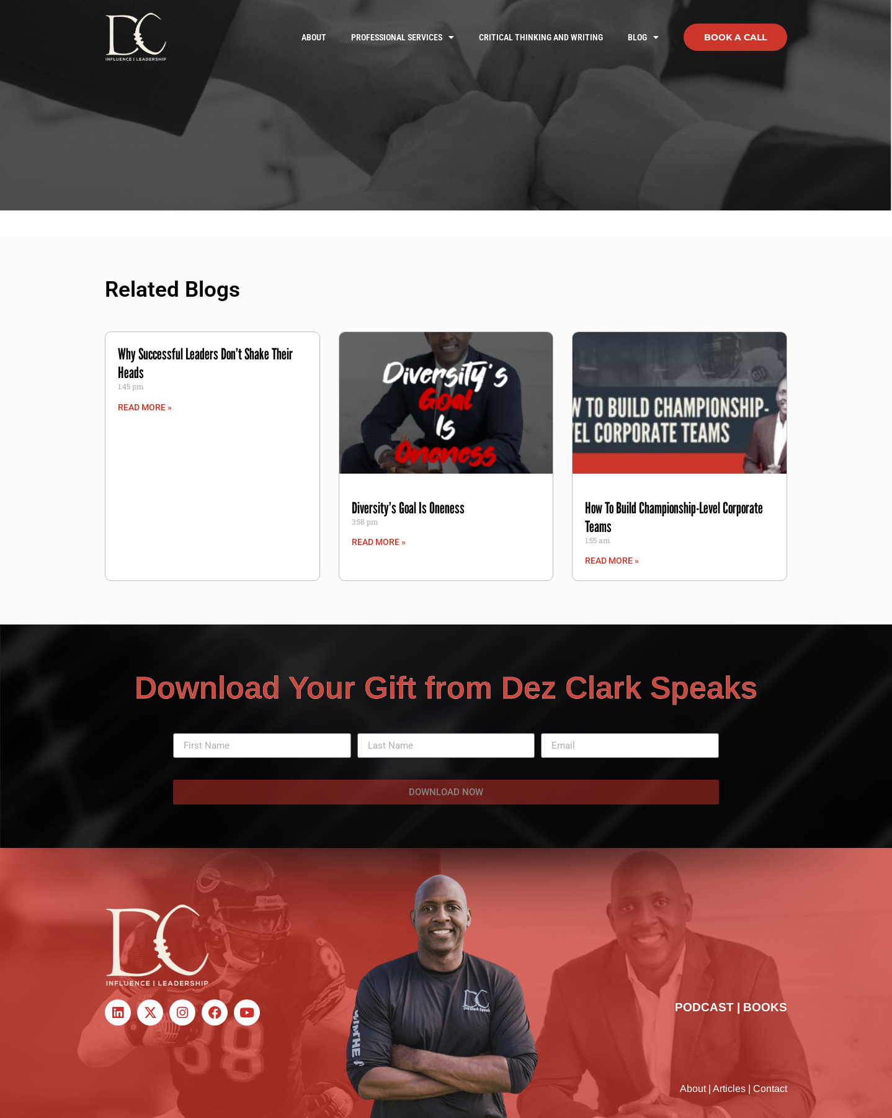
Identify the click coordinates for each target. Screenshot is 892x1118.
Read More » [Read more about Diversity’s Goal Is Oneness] (379, 542)
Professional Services (402, 37)
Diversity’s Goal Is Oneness (408, 507)
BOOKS (765, 1007)
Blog (643, 37)
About (313, 37)
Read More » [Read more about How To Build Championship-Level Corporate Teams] (612, 561)
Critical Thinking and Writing (541, 37)
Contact (770, 1088)
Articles (729, 1088)
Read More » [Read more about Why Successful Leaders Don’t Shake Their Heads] (145, 407)
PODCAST (704, 1007)
